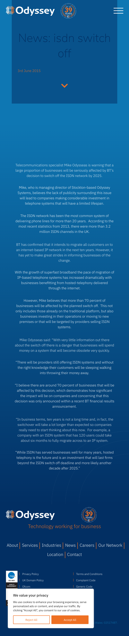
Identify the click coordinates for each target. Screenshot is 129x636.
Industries (51, 545)
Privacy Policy (30, 573)
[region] (51, 608)
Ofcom (26, 586)
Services (30, 545)
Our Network (110, 545)
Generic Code (84, 586)
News (70, 545)
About (12, 545)
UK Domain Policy (33, 580)
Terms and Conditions (89, 573)
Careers (87, 545)
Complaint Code (86, 580)
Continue (64, 85)
